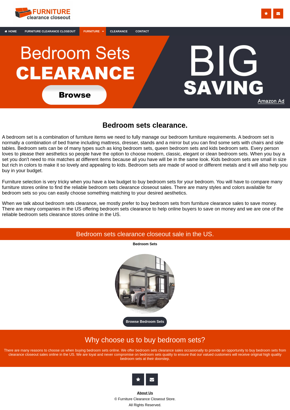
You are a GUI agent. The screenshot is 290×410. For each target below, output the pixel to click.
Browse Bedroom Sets (145, 322)
